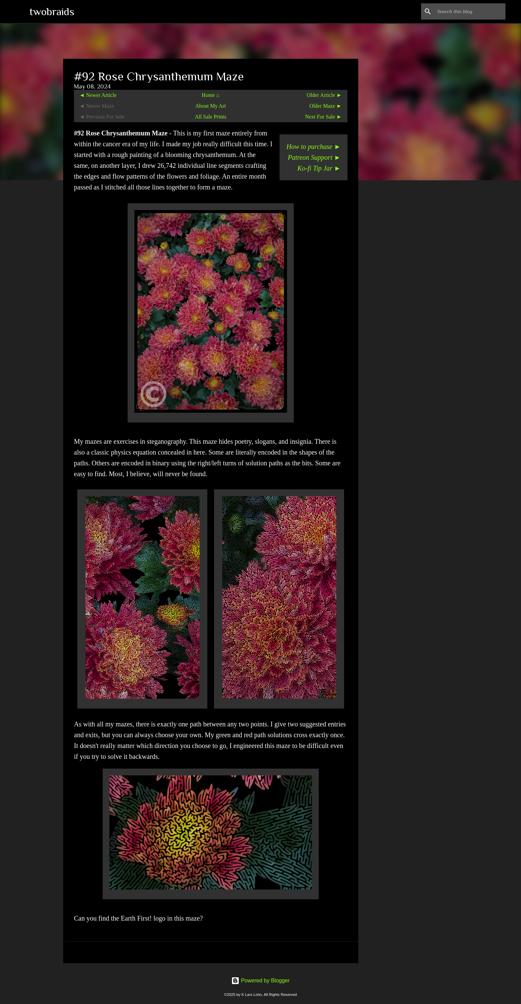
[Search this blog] (470, 11)
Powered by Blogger (260, 980)
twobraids (51, 11)
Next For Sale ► (323, 117)
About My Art (210, 106)
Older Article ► (324, 95)
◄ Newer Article (97, 95)
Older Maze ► (325, 106)
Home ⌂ (210, 95)
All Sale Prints (210, 117)
